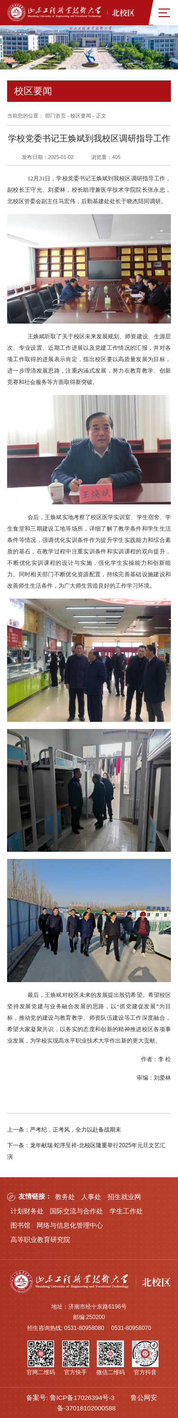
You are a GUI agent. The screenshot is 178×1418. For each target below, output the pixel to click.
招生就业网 (124, 1195)
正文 (101, 115)
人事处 (91, 1195)
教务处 (65, 1195)
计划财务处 (27, 1209)
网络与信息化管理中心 (70, 1224)
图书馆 (20, 1224)
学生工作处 (126, 1209)
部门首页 (55, 115)
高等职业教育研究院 (40, 1238)
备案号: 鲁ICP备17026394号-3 (70, 1396)
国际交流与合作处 (76, 1209)
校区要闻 (80, 115)
